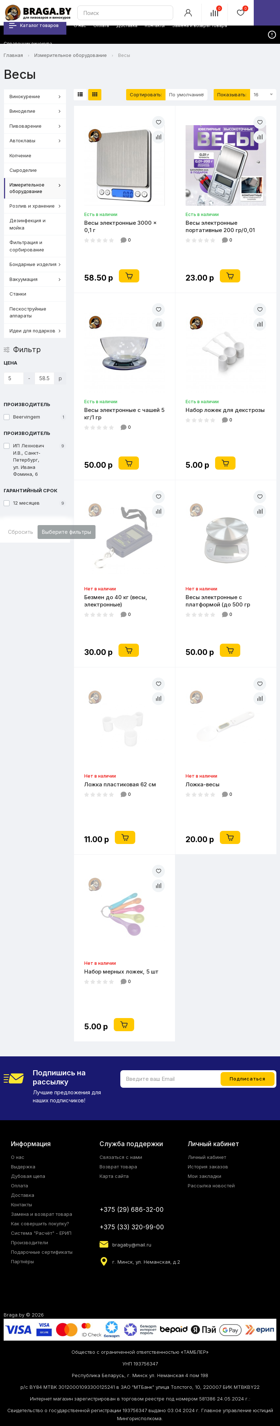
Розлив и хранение (35, 206)
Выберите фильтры (66, 532)
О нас (17, 1157)
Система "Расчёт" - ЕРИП (41, 1233)
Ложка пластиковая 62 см (120, 784)
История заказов (208, 1166)
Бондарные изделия (35, 264)
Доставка (22, 1195)
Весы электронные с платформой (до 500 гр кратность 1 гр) (218, 601)
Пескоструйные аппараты (27, 312)
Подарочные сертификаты (42, 1252)
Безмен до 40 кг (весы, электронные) (115, 601)
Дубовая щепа (28, 1176)
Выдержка (23, 1166)
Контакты (21, 1204)
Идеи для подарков (35, 331)
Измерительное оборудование (70, 55)
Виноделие (35, 111)
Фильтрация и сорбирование (26, 246)
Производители (29, 1242)
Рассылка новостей (211, 1185)
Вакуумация (35, 279)
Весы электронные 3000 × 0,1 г (120, 226)
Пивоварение (35, 126)
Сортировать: (146, 94)
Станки (17, 294)
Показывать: (231, 94)
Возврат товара (118, 1166)
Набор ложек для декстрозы (225, 409)
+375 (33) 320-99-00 (132, 1227)
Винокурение (35, 96)
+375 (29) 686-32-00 (132, 1209)
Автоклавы (35, 140)
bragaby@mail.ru (131, 1245)
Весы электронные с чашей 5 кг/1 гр (124, 413)
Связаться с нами (121, 1157)
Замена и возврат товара (41, 1214)
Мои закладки (204, 1176)
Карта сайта (114, 1176)
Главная (13, 55)
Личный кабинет (207, 1157)
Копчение (20, 155)
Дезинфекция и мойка (27, 224)
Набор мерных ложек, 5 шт (121, 971)
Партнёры (22, 1261)
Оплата (19, 1185)
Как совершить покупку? (40, 1223)
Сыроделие (23, 170)
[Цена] (14, 378)
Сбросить (20, 532)
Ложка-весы (202, 784)
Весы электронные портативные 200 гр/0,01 (220, 226)
